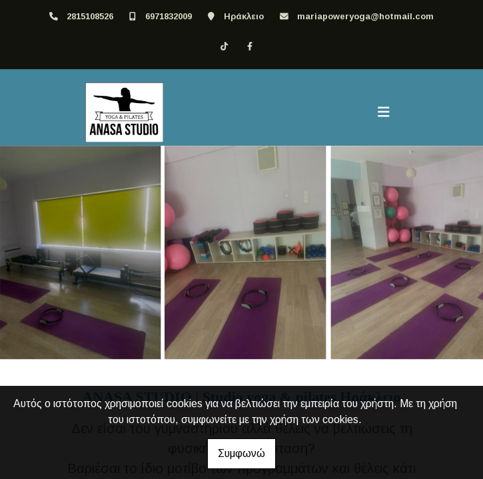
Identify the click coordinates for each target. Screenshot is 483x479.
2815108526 (90, 16)
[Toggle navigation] (384, 112)
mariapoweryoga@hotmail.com (365, 16)
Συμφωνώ (241, 453)
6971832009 (168, 16)
